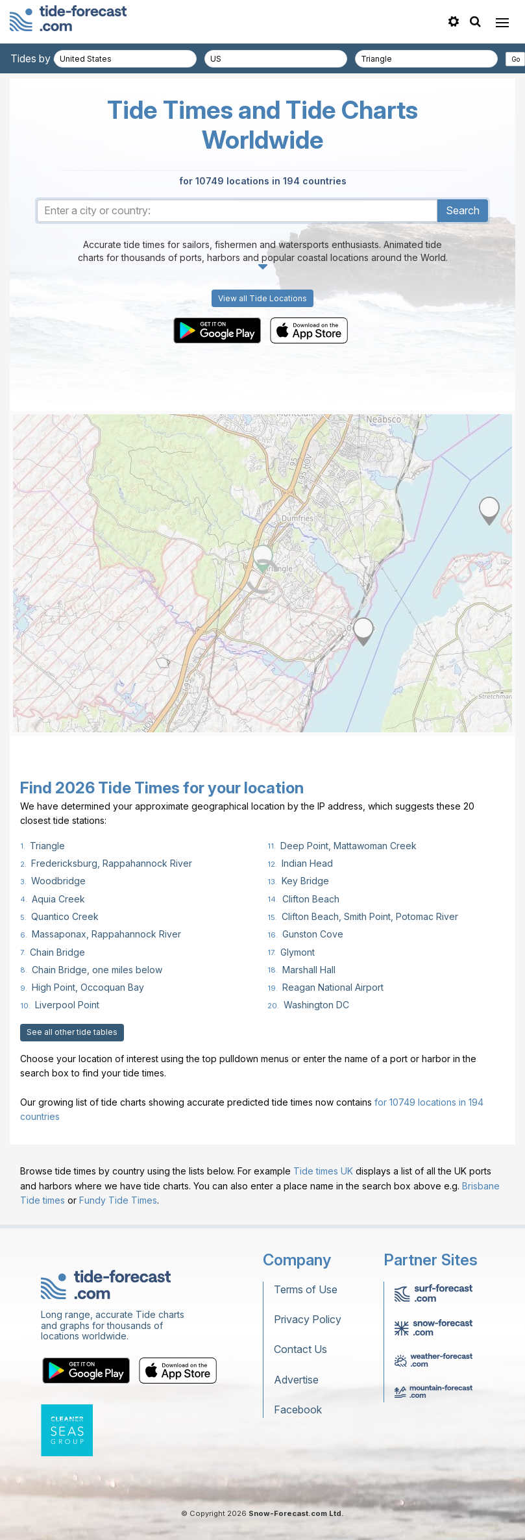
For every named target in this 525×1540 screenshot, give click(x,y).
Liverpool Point (67, 1004)
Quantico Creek (65, 916)
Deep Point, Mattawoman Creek (348, 845)
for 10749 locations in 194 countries (263, 180)
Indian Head (307, 863)
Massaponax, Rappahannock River (106, 933)
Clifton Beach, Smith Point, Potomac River (370, 916)
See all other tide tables (72, 1032)
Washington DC (316, 1004)
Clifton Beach (310, 898)
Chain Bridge (57, 952)
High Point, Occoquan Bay (88, 987)
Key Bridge (305, 880)
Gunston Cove (312, 933)
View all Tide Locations (262, 298)
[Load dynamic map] (262, 576)
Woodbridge (58, 880)
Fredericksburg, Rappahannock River (111, 863)
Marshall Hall (309, 969)
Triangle (47, 845)
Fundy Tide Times (118, 1200)
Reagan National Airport (333, 987)
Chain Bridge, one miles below (97, 969)
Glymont (297, 952)
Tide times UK (323, 1170)
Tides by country (50, 58)
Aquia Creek (58, 898)
